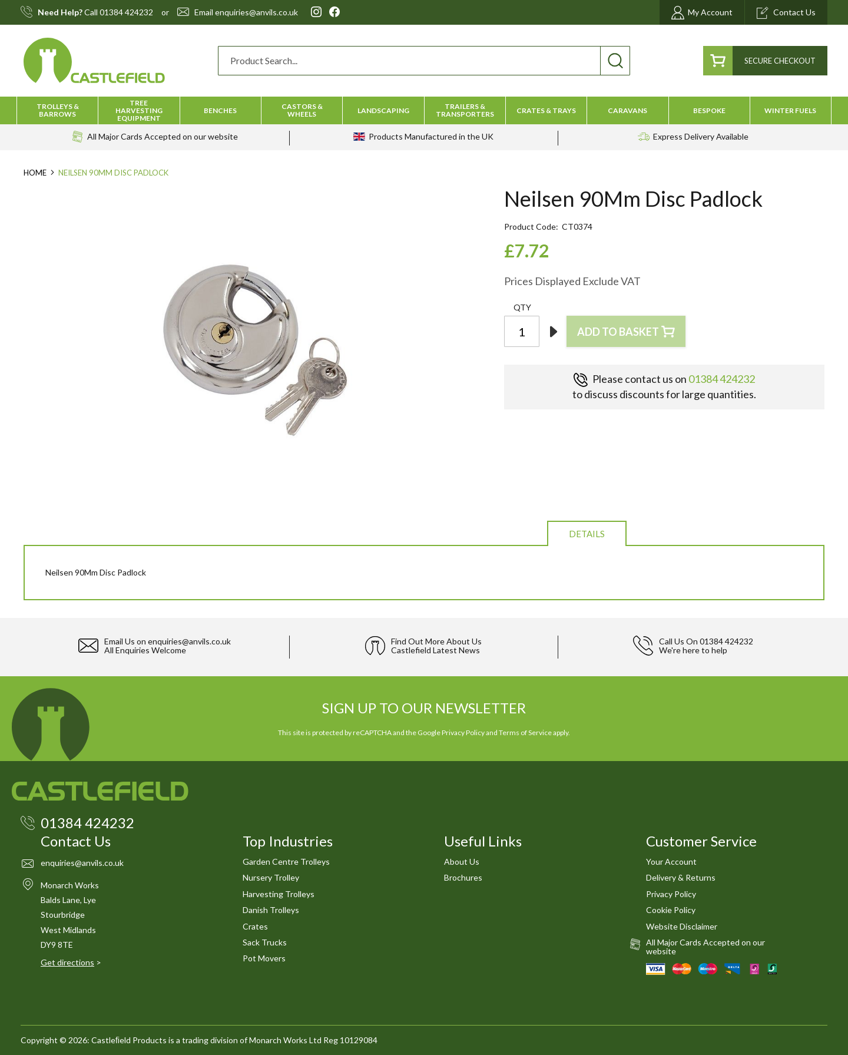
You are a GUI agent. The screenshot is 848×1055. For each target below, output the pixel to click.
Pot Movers (264, 958)
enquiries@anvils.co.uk (256, 12)
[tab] (586, 533)
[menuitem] (57, 110)
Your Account (671, 861)
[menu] (424, 110)
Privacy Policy (463, 732)
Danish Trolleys (271, 910)
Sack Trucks (265, 942)
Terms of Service (525, 732)
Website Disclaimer (681, 926)
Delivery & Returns (681, 877)
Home (35, 172)
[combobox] (424, 60)
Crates (255, 926)
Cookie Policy (670, 910)
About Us (461, 861)
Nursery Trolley (271, 877)
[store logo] (94, 60)
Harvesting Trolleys (278, 894)
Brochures (463, 877)
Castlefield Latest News (435, 650)
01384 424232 (126, 12)
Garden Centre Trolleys (286, 861)
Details (587, 533)
